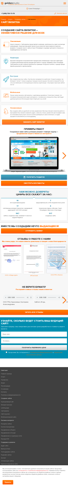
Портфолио (4, 380)
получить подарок (34, 177)
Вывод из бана (5, 449)
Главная (3, 19)
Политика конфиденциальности (10, 395)
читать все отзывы (34, 312)
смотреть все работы (34, 183)
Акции (3, 383)
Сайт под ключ (5, 414)
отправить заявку (34, 231)
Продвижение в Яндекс (8, 430)
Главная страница (6, 374)
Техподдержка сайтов (8, 452)
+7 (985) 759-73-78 (8, 13)
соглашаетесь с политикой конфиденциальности (33, 470)
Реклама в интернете (7, 420)
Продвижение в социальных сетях (11, 436)
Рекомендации (5, 386)
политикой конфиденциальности (41, 352)
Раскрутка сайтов (6, 424)
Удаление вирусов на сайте (9, 464)
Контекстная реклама (7, 427)
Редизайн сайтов (6, 455)
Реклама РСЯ (5, 439)
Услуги (10, 19)
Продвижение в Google (8, 433)
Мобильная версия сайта (8, 417)
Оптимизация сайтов (7, 461)
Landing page (5, 408)
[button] (34, 8)
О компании (4, 389)
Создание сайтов (20, 19)
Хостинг (3, 458)
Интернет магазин (6, 405)
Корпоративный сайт (7, 402)
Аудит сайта (4, 446)
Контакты (4, 392)
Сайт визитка (5, 411)
